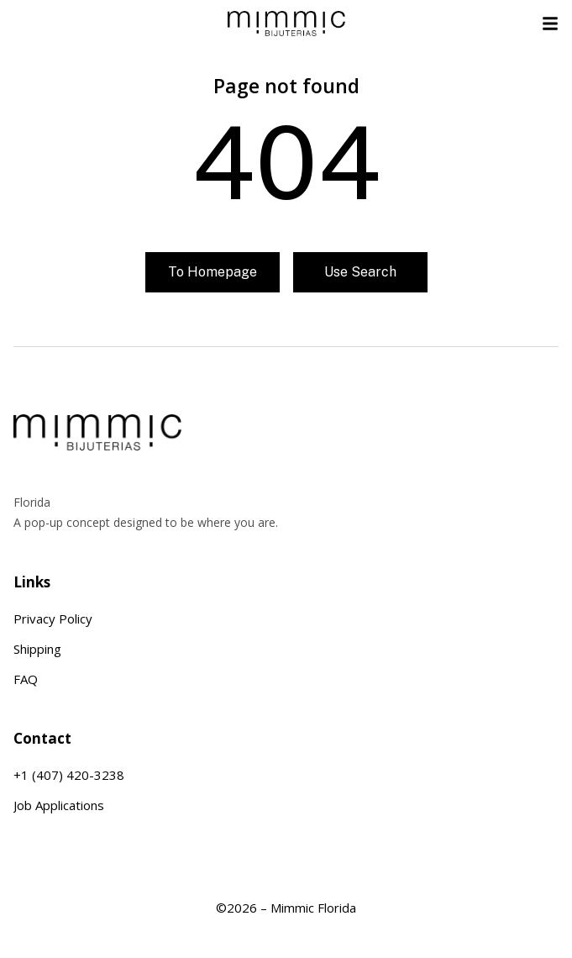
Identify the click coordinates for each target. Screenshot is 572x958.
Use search (360, 272)
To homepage (212, 272)
